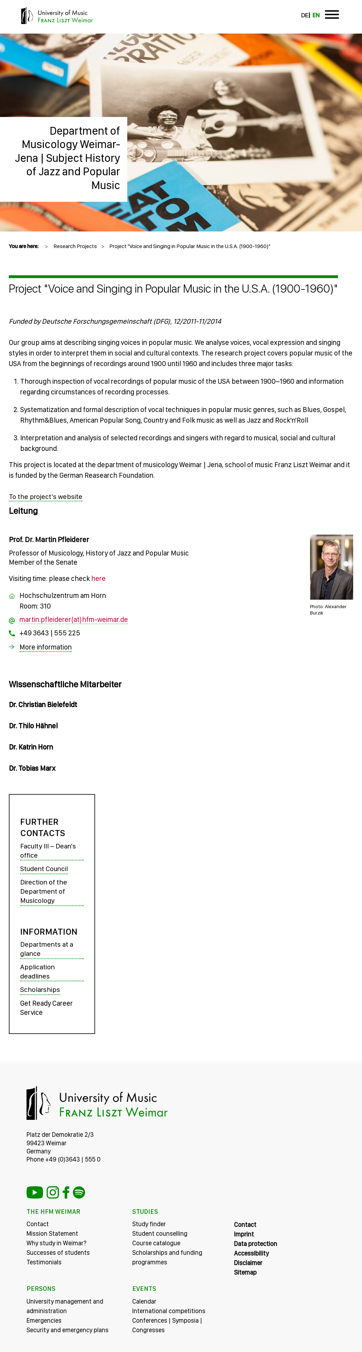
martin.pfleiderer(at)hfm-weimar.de (73, 619)
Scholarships (40, 989)
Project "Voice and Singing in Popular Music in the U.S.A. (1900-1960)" (189, 246)
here (98, 578)
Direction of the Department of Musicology (44, 891)
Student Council (44, 868)
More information (45, 646)
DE (304, 15)
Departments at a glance (47, 949)
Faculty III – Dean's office (48, 850)
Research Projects (75, 246)
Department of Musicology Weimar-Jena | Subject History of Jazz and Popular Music (67, 158)
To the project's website (46, 496)
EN (316, 15)
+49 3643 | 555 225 (49, 632)
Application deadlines (37, 971)
